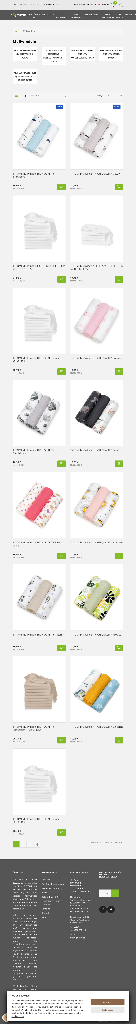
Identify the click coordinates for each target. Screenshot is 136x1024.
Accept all (107, 1002)
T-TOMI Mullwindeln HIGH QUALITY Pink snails (36, 544)
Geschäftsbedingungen (53, 884)
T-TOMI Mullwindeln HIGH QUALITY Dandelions (33, 452)
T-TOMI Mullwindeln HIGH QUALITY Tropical (96, 634)
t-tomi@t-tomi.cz (48, 4)
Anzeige (100, 95)
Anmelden (92, 4)
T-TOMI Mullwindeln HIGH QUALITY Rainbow (96, 542)
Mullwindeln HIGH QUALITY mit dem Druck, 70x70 (25, 76)
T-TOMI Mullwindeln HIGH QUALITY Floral (94, 450)
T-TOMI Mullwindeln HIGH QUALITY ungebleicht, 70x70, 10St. (33, 728)
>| (37, 844)
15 (108, 95)
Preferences (107, 1010)
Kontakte (46, 908)
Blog (44, 917)
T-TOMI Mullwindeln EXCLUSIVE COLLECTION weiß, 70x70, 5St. (96, 267)
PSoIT (112, 1021)
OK (115, 893)
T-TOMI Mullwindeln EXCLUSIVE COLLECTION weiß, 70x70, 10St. (39, 267)
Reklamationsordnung (52, 888)
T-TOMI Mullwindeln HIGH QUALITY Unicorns (96, 726)
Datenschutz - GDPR (51, 896)
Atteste (45, 892)
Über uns (46, 879)
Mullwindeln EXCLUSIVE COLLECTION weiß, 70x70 (53, 56)
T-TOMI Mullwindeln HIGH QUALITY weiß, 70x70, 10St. (37, 359)
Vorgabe (34, 95)
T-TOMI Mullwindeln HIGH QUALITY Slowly (95, 173)
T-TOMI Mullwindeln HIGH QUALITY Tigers (37, 634)
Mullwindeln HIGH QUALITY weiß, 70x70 (25, 54)
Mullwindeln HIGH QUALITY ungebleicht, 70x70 (82, 54)
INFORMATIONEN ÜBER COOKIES (52, 903)
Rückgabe (46, 913)
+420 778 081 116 (30, 4)
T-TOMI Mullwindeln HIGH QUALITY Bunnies (96, 358)
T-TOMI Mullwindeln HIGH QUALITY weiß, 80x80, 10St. (37, 820)
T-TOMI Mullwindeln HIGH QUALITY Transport (33, 175)
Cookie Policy (18, 1016)
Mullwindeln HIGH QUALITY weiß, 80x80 (111, 54)
